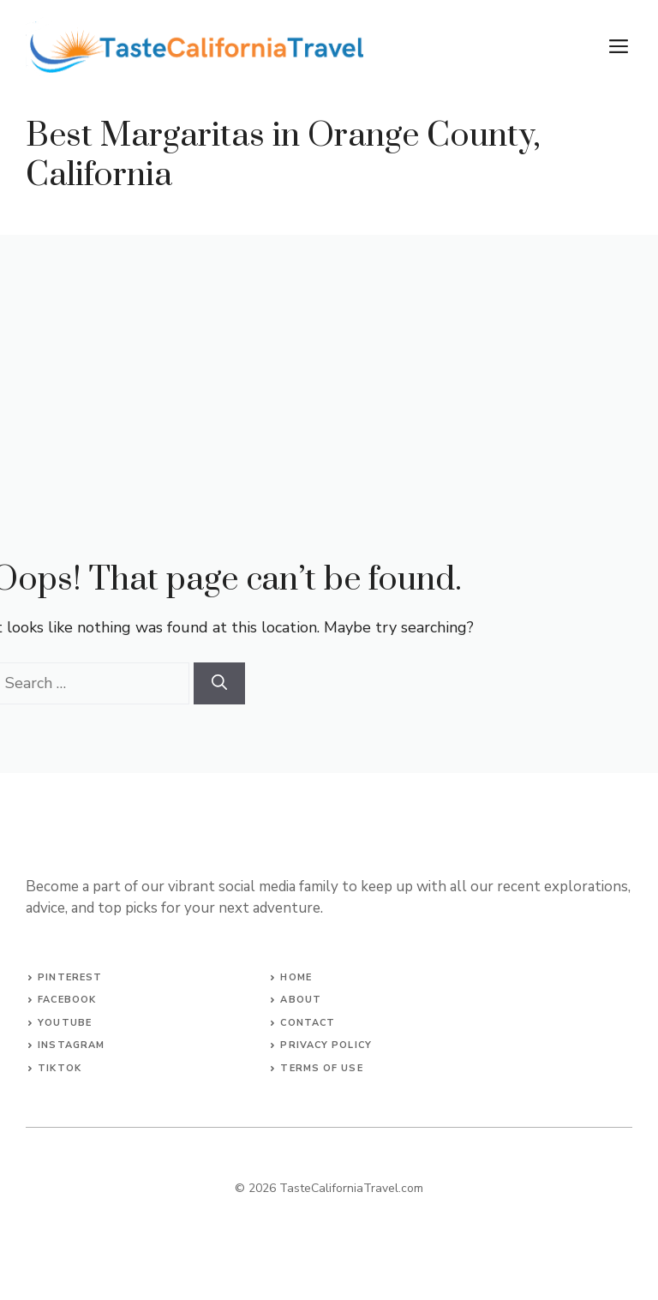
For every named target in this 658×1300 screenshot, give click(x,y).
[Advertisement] (329, 363)
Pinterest (70, 977)
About (300, 999)
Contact (307, 1022)
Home (295, 977)
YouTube (65, 1022)
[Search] (219, 683)
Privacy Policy (325, 1045)
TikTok (59, 1068)
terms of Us (318, 1068)
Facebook (67, 999)
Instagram (71, 1045)
